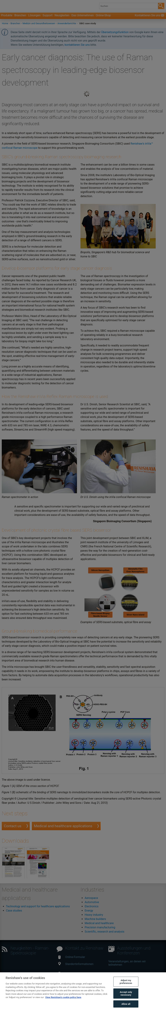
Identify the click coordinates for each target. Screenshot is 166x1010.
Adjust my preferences (126, 988)
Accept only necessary (126, 1000)
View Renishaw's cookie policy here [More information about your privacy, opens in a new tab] (63, 1004)
